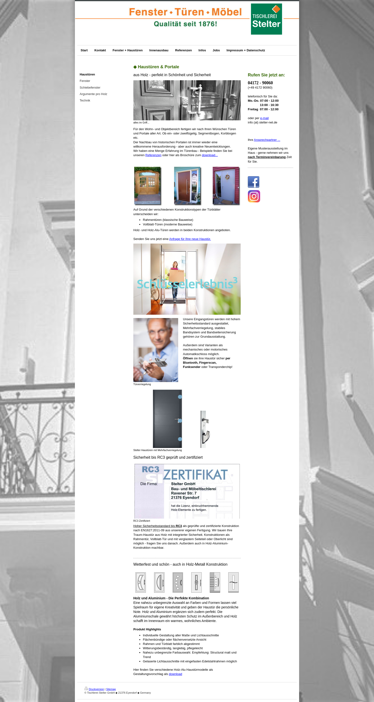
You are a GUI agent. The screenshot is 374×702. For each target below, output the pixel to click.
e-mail (264, 118)
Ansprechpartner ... (267, 140)
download (175, 674)
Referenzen (153, 155)
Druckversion (94, 689)
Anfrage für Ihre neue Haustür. (190, 239)
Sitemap (111, 689)
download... (210, 155)
